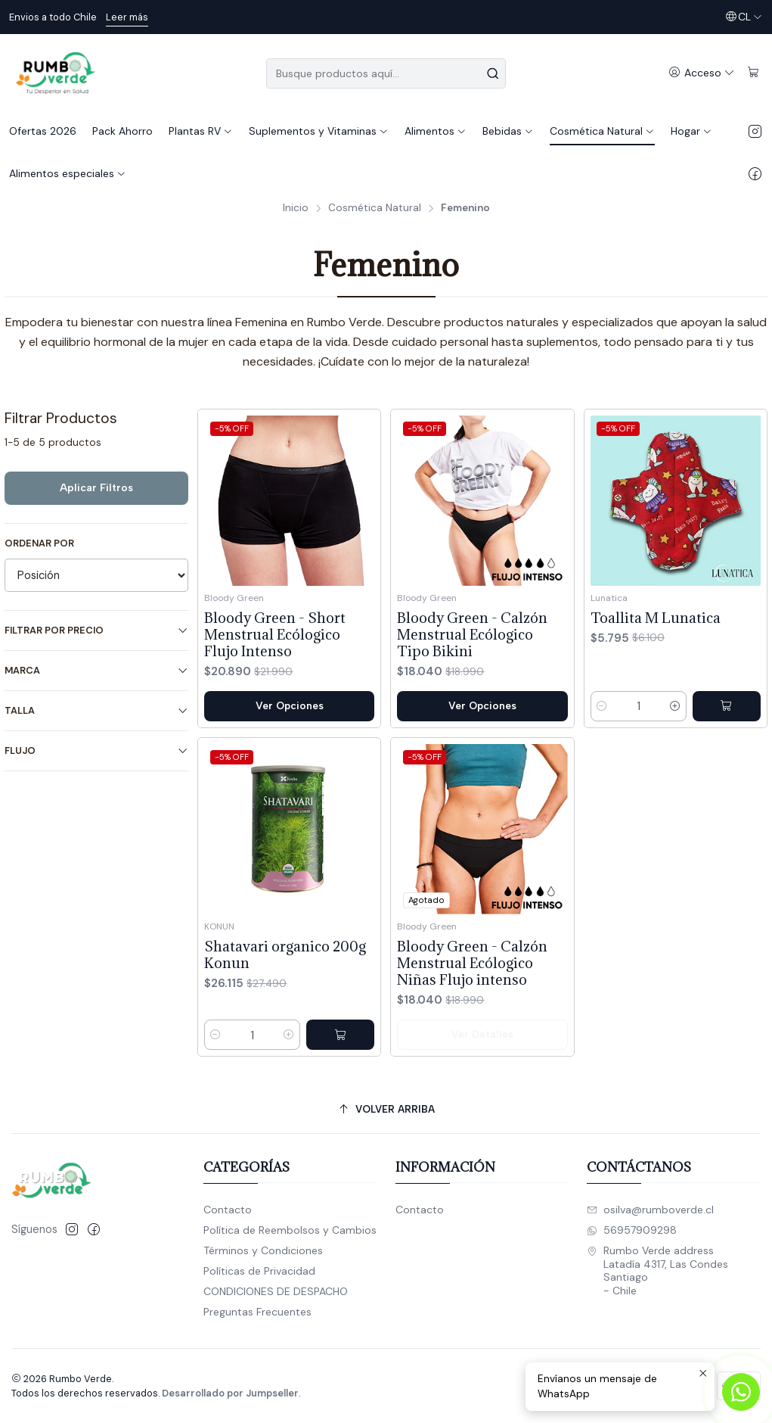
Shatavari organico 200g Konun (285, 1006)
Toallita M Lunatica (656, 618)
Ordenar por (39, 543)
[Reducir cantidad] (601, 706)
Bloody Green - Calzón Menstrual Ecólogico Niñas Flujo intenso (472, 1033)
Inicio (295, 208)
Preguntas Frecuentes (257, 1312)
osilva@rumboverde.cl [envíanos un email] (650, 1209)
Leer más (127, 17)
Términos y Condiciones (263, 1250)
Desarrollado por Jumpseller (230, 1393)
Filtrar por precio (96, 630)
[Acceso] (702, 73)
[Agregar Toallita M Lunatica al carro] (727, 706)
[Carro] (753, 73)
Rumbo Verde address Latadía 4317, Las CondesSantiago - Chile (657, 1270)
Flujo (96, 750)
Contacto (227, 1209)
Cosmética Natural (374, 208)
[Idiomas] (743, 17)
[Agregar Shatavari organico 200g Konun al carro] (340, 1087)
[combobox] (385, 73)
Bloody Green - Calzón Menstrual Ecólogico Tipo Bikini (472, 634)
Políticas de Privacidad (259, 1271)
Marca (96, 670)
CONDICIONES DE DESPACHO (275, 1291)
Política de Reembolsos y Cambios (290, 1230)
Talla (96, 710)
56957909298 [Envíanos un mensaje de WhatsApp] (632, 1230)
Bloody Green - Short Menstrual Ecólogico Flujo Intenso (275, 634)
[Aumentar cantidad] (675, 706)
